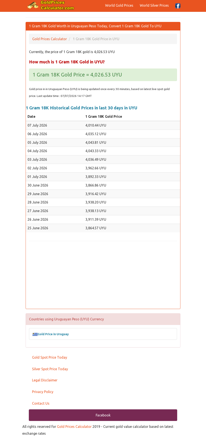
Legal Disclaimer (44, 380)
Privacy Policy (42, 392)
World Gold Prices (119, 5)
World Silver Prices (154, 5)
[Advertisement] (103, 275)
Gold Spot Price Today (49, 357)
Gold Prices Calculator (74, 426)
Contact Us (40, 403)
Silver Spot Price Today (50, 369)
